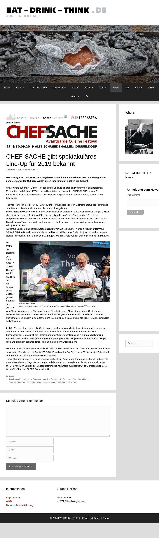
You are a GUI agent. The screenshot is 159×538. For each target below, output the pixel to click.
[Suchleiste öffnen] (86, 96)
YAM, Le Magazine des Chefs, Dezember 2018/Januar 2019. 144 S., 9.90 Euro (43, 382)
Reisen (151, 87)
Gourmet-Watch (39, 87)
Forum (138, 87)
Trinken (103, 87)
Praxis (75, 87)
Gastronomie (59, 87)
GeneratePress (101, 518)
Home (7, 87)
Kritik (22, 87)
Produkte (89, 87)
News (116, 87)
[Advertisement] (139, 280)
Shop (76, 96)
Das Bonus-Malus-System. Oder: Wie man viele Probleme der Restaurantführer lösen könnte (49, 379)
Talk (127, 87)
